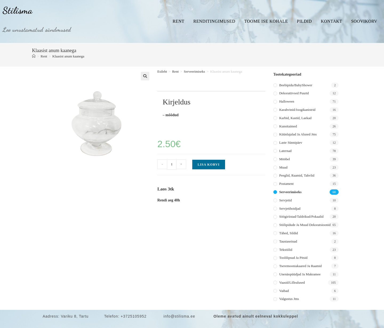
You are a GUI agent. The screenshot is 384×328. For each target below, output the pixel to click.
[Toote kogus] (172, 164)
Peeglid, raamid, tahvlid (296, 175)
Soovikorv (364, 21)
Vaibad (284, 291)
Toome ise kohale (266, 21)
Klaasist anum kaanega (68, 56)
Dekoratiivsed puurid (294, 93)
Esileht (162, 71)
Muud (283, 167)
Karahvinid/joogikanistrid (297, 110)
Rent (178, 21)
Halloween (286, 101)
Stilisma (18, 10)
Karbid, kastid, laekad (295, 118)
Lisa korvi (209, 164)
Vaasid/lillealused (292, 282)
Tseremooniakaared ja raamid (300, 266)
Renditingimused (214, 21)
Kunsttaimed (288, 126)
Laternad (285, 151)
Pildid (304, 21)
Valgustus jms (289, 299)
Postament (286, 184)
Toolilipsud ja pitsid (293, 258)
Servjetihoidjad (289, 208)
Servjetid (285, 200)
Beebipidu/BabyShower (295, 85)
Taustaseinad (288, 241)
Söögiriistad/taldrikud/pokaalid (301, 216)
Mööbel (284, 159)
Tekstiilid (285, 250)
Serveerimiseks (194, 71)
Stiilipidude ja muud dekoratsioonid (304, 225)
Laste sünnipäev (290, 142)
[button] (145, 76)
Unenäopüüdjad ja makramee (300, 274)
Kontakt (331, 21)
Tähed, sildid (288, 233)
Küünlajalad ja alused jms (298, 134)
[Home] (33, 56)
